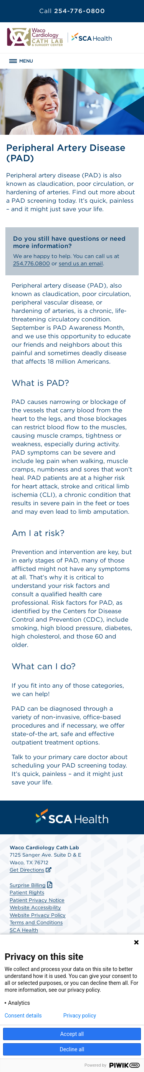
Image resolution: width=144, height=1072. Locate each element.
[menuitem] (72, 816)
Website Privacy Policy (38, 915)
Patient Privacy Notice (37, 900)
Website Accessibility (35, 907)
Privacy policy (79, 1015)
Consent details (23, 1015)
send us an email (81, 263)
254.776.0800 (31, 263)
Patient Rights (27, 892)
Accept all (72, 1034)
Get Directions (27, 870)
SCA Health (24, 930)
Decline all (72, 1049)
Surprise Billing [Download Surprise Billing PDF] (32, 885)
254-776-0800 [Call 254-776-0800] (72, 11)
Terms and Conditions (36, 922)
